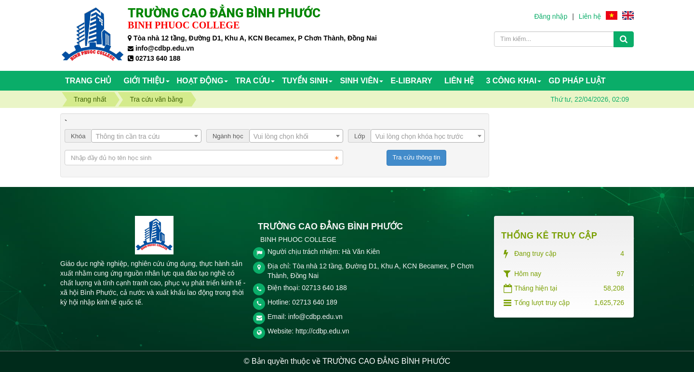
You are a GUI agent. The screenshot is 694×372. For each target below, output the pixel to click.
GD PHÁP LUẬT (576, 81)
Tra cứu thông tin (416, 157)
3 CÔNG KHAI (511, 81)
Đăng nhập (550, 16)
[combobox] (146, 136)
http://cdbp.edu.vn (322, 331)
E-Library (411, 81)
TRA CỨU (252, 81)
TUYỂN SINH (305, 81)
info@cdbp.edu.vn (315, 316)
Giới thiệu (143, 81)
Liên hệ (590, 16)
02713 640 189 (314, 302)
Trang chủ (88, 81)
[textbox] (146, 136)
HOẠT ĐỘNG (200, 81)
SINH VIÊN (359, 81)
